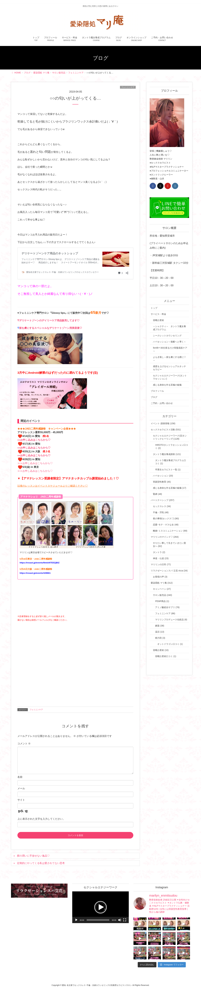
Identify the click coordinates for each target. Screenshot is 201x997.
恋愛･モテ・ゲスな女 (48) (165, 524)
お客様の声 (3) (160, 576)
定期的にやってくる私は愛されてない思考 (41, 863)
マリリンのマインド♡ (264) (165, 537)
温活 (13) (159, 632)
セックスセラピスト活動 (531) (166, 429)
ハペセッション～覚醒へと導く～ (169, 341)
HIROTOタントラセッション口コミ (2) (171, 446)
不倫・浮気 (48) (160, 512)
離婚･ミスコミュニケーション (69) (170, 530)
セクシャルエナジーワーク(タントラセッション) (170, 377)
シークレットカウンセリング (167, 335)
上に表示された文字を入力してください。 (41, 819)
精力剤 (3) (160, 638)
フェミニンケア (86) (165, 613)
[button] (100, 907)
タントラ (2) (159, 552)
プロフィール (157, 391)
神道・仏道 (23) (160, 558)
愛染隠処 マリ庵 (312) (161, 583)
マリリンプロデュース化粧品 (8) (171, 619)
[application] (100, 907)
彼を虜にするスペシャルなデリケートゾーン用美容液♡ (50, 328)
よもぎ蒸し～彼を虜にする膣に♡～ (169, 358)
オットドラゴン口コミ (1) (170, 644)
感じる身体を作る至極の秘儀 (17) (169, 488)
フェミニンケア (127, 87)
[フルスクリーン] (124, 920)
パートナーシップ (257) (162, 500)
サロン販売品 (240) (162, 595)
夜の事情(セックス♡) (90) (166, 518)
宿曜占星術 (158, 320)
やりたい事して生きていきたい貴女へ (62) (169, 544)
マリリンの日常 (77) (161, 564)
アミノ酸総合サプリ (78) (167, 607)
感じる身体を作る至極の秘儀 (167, 385)
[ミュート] (119, 920)
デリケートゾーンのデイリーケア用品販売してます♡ (49, 320)
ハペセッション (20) (163, 475)
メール (21, 788)
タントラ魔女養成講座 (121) (167, 454)
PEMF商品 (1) (162, 601)
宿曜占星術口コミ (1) (165, 656)
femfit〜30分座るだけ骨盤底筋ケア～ (170, 349)
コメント (24, 743)
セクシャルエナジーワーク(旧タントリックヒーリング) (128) (170, 437)
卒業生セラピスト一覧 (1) (167, 469)
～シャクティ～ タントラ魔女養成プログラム (169, 328)
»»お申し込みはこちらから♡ (33, 439)
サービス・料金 (158, 314)
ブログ (154, 397)
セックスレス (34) (162, 506)
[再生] (76, 920)
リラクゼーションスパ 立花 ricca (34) (169, 570)
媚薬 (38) (159, 625)
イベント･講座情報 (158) (163, 423)
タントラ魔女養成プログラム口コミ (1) (170, 462)
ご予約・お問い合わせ (162, 403)
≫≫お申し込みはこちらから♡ (35, 463)
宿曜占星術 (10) (160, 650)
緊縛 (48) (157, 494)
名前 (19, 777)
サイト (21, 800)
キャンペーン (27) (162, 589)
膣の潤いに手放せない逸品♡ (33, 855)
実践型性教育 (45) (162, 482)
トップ (154, 308)
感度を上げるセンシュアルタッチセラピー (169, 368)
